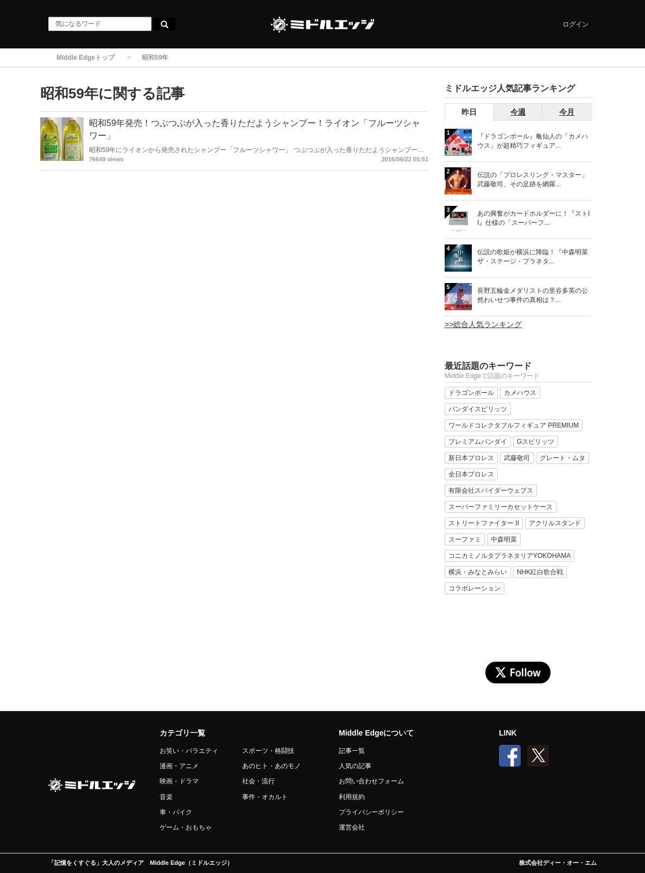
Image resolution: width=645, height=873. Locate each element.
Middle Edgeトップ (85, 57)
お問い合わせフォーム (371, 781)
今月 (566, 112)
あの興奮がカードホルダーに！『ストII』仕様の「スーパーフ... (533, 218)
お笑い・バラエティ (189, 751)
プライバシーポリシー (371, 812)
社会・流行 (258, 781)
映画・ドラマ (179, 781)
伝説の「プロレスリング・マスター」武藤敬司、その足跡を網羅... (532, 179)
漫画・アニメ (179, 766)
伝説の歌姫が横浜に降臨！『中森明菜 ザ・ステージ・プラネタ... (532, 256)
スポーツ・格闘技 (268, 751)
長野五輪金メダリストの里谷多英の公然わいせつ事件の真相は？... (532, 295)
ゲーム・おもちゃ (186, 827)
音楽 (166, 797)
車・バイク (176, 812)
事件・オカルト (265, 797)
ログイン (575, 24)
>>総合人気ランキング (483, 324)
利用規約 (352, 797)
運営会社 (352, 827)
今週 (518, 112)
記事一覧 (352, 751)
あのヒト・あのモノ (271, 766)
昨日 (469, 112)
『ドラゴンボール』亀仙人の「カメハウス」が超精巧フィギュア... (532, 141)
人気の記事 (355, 766)
